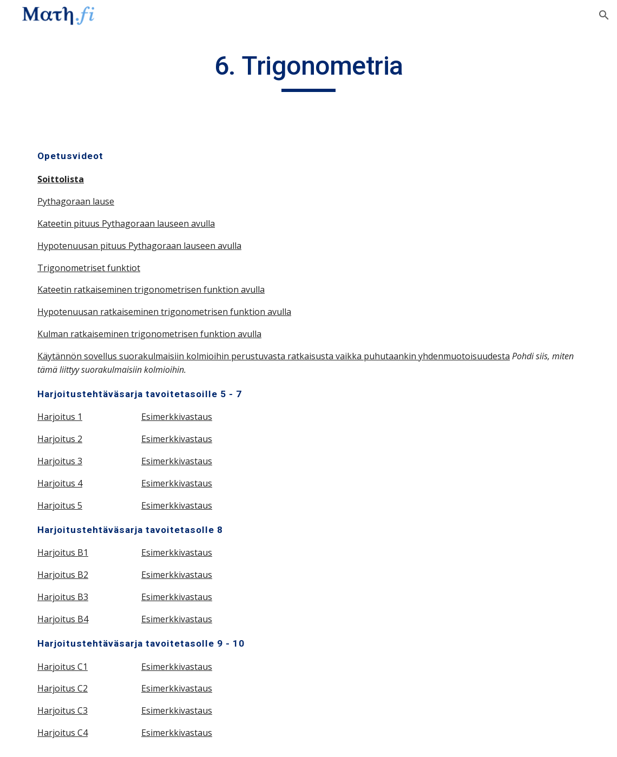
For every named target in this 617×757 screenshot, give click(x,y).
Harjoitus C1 (62, 667)
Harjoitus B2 (62, 575)
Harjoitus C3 (62, 710)
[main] (308, 70)
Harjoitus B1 (62, 552)
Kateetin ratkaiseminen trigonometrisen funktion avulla (151, 289)
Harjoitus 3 (59, 461)
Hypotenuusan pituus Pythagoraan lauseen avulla (139, 246)
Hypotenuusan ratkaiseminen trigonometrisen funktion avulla (164, 312)
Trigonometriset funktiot (88, 268)
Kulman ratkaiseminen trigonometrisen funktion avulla (149, 334)
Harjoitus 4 (59, 483)
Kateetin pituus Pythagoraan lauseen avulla (126, 223)
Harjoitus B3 (62, 597)
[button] (604, 15)
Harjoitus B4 (62, 619)
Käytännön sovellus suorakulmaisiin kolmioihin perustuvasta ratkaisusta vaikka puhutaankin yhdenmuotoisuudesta (273, 356)
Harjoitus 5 (59, 505)
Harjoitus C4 (62, 733)
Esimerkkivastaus (176, 417)
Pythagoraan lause (75, 201)
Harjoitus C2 (62, 688)
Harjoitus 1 (59, 417)
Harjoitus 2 (59, 439)
